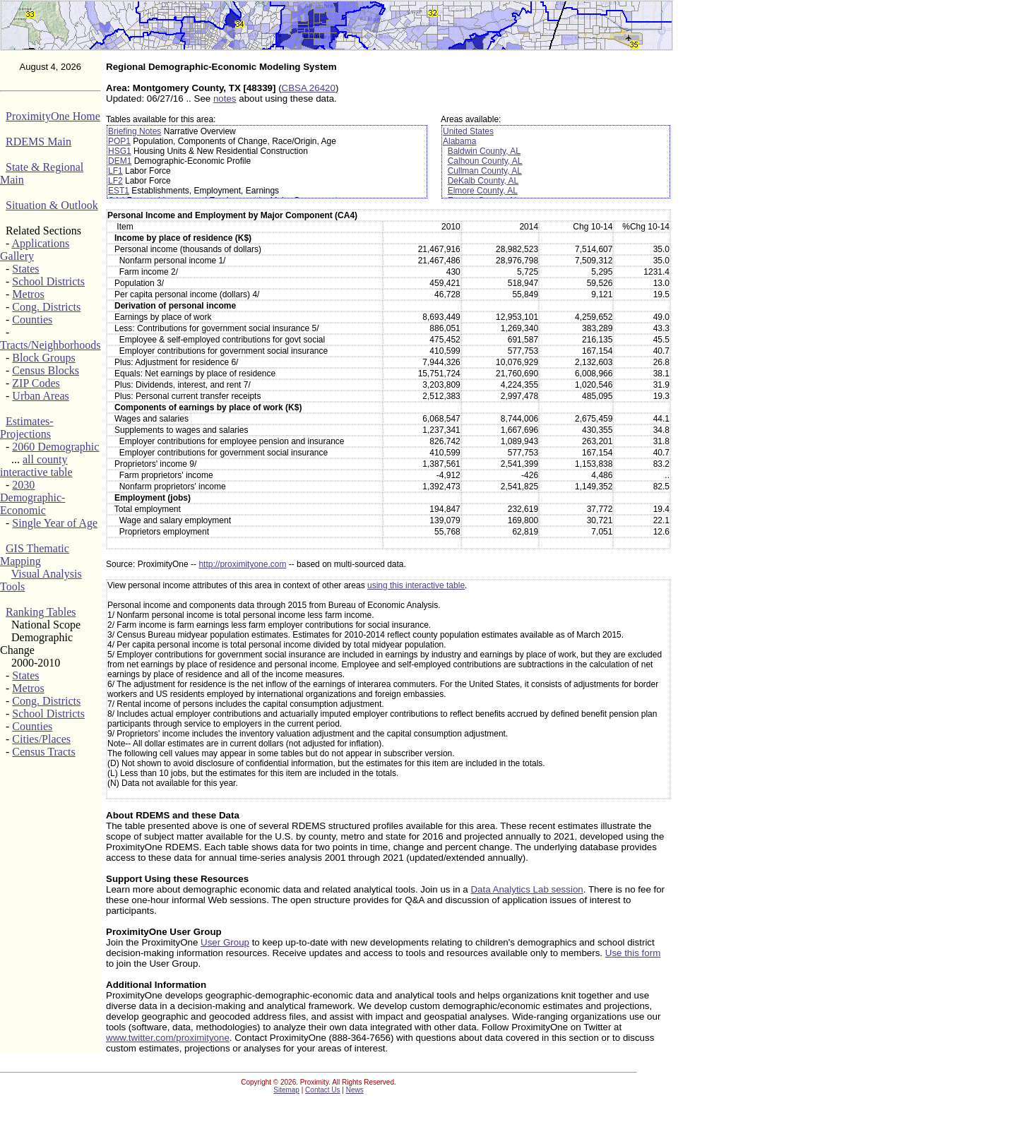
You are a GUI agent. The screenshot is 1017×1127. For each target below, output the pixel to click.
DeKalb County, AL (483, 181)
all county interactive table (36, 465)
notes (225, 98)
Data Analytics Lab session (526, 889)
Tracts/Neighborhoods (50, 345)
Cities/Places (41, 739)
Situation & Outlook (52, 205)
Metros (28, 294)
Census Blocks (45, 370)
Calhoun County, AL (485, 161)
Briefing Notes (134, 131)
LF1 (115, 171)
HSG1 (119, 151)
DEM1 (119, 161)
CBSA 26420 (308, 88)
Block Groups (43, 358)
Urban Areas (40, 396)
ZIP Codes (35, 383)
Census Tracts (43, 752)
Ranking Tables (41, 612)
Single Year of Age (54, 523)
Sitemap (286, 1090)
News (355, 1090)
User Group (225, 942)
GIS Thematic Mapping (34, 554)
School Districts (48, 281)
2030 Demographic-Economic (32, 497)
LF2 (115, 181)
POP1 (119, 141)
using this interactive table (416, 585)
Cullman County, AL (485, 171)
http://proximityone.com (242, 564)
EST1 (118, 191)
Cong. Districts (46, 307)
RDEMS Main (38, 142)
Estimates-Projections (27, 427)
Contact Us (322, 1090)
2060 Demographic (55, 447)
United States (468, 131)
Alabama (459, 141)
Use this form (633, 953)
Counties (32, 320)
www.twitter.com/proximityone (168, 1037)
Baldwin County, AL (484, 151)
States (25, 269)
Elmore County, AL (483, 191)
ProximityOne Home (53, 116)
